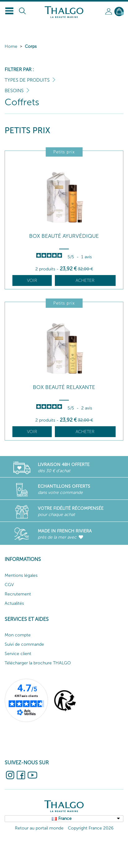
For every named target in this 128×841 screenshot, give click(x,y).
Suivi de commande (24, 644)
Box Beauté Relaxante (64, 387)
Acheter (85, 280)
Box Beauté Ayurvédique (64, 236)
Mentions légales (21, 575)
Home (11, 46)
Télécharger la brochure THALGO (38, 663)
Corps (31, 46)
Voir (32, 280)
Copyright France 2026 (90, 828)
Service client (18, 653)
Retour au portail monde (39, 828)
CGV (9, 584)
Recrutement (18, 594)
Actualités (14, 603)
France (65, 818)
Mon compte (18, 635)
